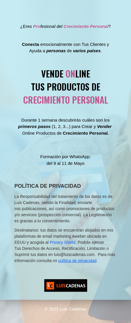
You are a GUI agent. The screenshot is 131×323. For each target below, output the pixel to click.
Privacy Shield (63, 242)
